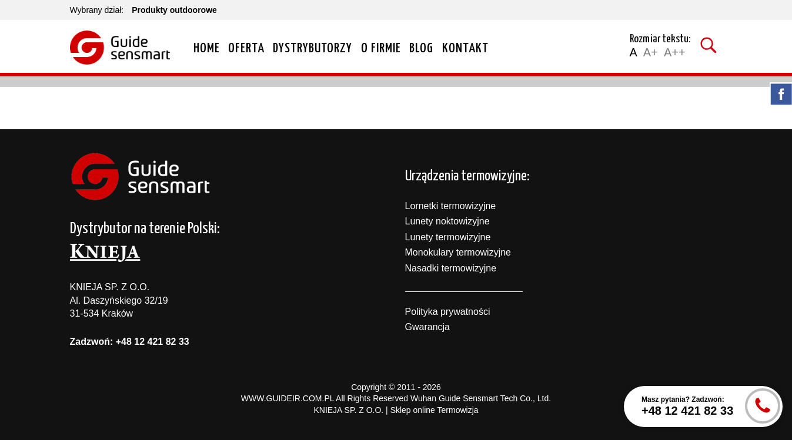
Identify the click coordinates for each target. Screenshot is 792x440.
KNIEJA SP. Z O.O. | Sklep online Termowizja (395, 410)
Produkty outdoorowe (174, 10)
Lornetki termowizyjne (450, 206)
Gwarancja (427, 327)
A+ (650, 52)
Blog (421, 48)
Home (206, 48)
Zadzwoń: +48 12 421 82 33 (129, 342)
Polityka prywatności (447, 312)
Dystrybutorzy (312, 48)
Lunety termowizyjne (448, 237)
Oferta (246, 48)
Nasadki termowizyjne (451, 268)
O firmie (381, 48)
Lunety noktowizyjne (447, 221)
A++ (675, 52)
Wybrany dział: (97, 10)
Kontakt (465, 48)
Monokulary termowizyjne (458, 252)
